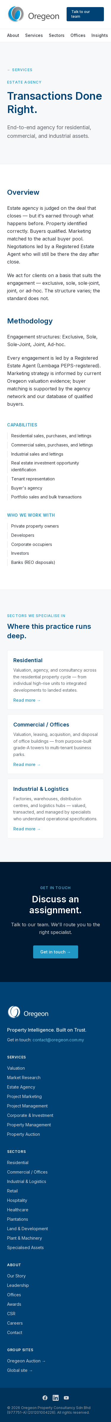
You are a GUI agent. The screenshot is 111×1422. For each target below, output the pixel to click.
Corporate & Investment (30, 1115)
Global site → (20, 1370)
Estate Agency (21, 1086)
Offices (78, 35)
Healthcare (17, 1209)
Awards (14, 1304)
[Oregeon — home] (33, 14)
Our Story (16, 1275)
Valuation (16, 1068)
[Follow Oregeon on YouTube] (66, 1398)
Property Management (29, 1124)
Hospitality (17, 1200)
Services (34, 35)
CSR (11, 1313)
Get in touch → (55, 951)
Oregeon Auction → (26, 1360)
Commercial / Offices (27, 1171)
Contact (14, 1332)
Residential (17, 1162)
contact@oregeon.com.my (58, 1039)
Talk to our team (80, 14)
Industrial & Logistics (26, 1181)
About (13, 35)
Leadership (18, 1285)
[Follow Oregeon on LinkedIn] (56, 1398)
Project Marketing (24, 1096)
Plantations (17, 1219)
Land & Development (27, 1228)
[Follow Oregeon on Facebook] (45, 1398)
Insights (99, 35)
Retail (12, 1190)
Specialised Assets (25, 1247)
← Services (20, 70)
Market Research (24, 1077)
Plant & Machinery (24, 1238)
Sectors (57, 35)
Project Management (27, 1105)
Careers (15, 1323)
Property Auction (23, 1134)
